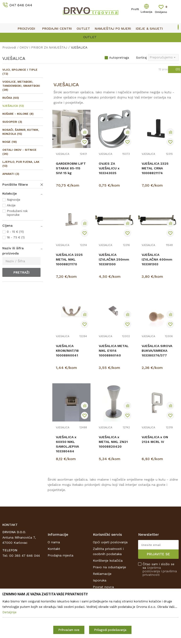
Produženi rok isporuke (17, 213)
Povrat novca (103, 587)
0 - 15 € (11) (15, 231)
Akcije (11, 205)
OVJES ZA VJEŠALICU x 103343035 (109, 168)
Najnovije (13, 199)
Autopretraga (119, 57)
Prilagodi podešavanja (110, 630)
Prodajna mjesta (60, 555)
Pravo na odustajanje (109, 567)
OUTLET (90, 37)
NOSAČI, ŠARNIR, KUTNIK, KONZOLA (20, 131)
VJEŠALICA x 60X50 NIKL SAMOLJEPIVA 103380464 (67, 444)
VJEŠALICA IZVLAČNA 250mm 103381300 (114, 259)
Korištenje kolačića (108, 560)
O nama (54, 542)
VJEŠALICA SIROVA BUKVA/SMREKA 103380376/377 (157, 350)
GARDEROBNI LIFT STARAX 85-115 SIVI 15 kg (71, 168)
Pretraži (21, 272)
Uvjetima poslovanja (152, 569)
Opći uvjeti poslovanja (110, 542)
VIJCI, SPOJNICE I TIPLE (19, 71)
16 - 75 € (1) (16, 237)
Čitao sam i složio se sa (160, 569)
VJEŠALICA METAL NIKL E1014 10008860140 (114, 350)
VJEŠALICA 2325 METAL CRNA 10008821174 (155, 168)
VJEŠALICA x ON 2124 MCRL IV (155, 439)
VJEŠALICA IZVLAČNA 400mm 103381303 (157, 259)
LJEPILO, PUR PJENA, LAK (20, 164)
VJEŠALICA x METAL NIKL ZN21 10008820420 (113, 441)
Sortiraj (141, 57)
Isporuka (99, 580)
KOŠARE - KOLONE (17, 113)
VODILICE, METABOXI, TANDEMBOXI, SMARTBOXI (21, 85)
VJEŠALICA (13, 105)
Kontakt (54, 549)
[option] (90, 36)
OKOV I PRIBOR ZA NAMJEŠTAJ (43, 47)
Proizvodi (9, 47)
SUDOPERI (12, 121)
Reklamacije (102, 574)
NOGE (9, 141)
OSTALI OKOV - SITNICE (19, 151)
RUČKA (10, 97)
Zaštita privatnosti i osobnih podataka (108, 551)
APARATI (10, 174)
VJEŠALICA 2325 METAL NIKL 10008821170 (69, 259)
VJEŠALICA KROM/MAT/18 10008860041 (67, 350)
